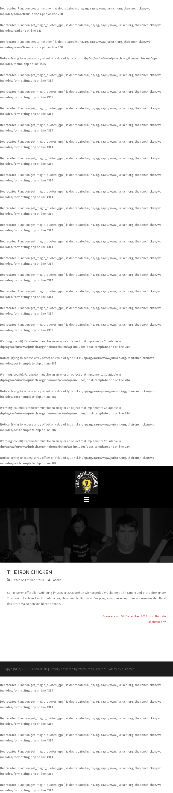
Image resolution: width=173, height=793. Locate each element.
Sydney (112, 669)
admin (57, 580)
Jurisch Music (38, 669)
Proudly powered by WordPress (72, 669)
